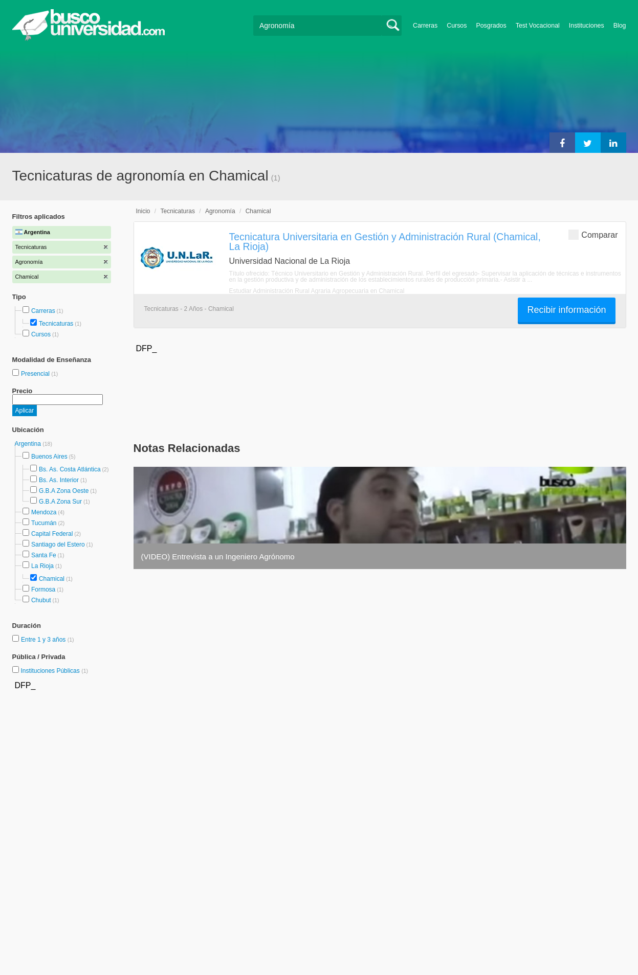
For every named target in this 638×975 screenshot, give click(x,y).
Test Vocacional (538, 25)
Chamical (51, 578)
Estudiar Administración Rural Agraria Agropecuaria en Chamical (317, 290)
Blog (619, 25)
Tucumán (44, 523)
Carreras (425, 25)
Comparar (593, 234)
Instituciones (586, 25)
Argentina (29, 443)
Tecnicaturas (56, 323)
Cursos (457, 25)
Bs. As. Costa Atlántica (70, 469)
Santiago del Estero (58, 544)
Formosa (43, 589)
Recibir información (566, 310)
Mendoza (43, 512)
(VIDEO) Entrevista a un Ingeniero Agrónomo (218, 556)
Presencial (36, 373)
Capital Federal (52, 533)
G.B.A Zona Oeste (64, 490)
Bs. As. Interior (59, 480)
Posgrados (491, 25)
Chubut (41, 600)
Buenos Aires (49, 456)
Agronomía (220, 211)
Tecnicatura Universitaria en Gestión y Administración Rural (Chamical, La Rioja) (385, 241)
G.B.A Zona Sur (60, 501)
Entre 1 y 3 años (44, 639)
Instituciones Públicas (54, 670)
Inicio (143, 211)
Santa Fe (43, 555)
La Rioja (42, 566)
